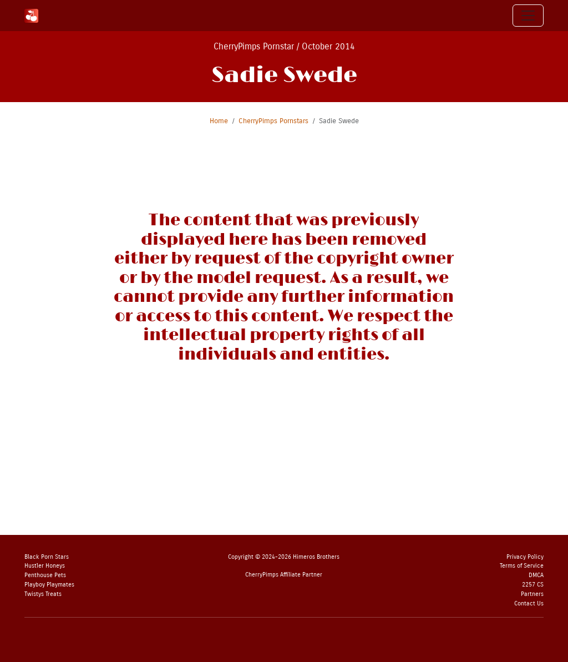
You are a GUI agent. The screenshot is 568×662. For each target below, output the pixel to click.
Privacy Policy (525, 556)
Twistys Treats (43, 594)
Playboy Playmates (49, 584)
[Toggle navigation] (528, 15)
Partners (532, 594)
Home (219, 121)
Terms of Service (522, 565)
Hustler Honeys (44, 565)
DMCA (536, 575)
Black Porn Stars (46, 556)
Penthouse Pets (45, 575)
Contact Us (529, 603)
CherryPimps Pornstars (273, 121)
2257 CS (533, 584)
